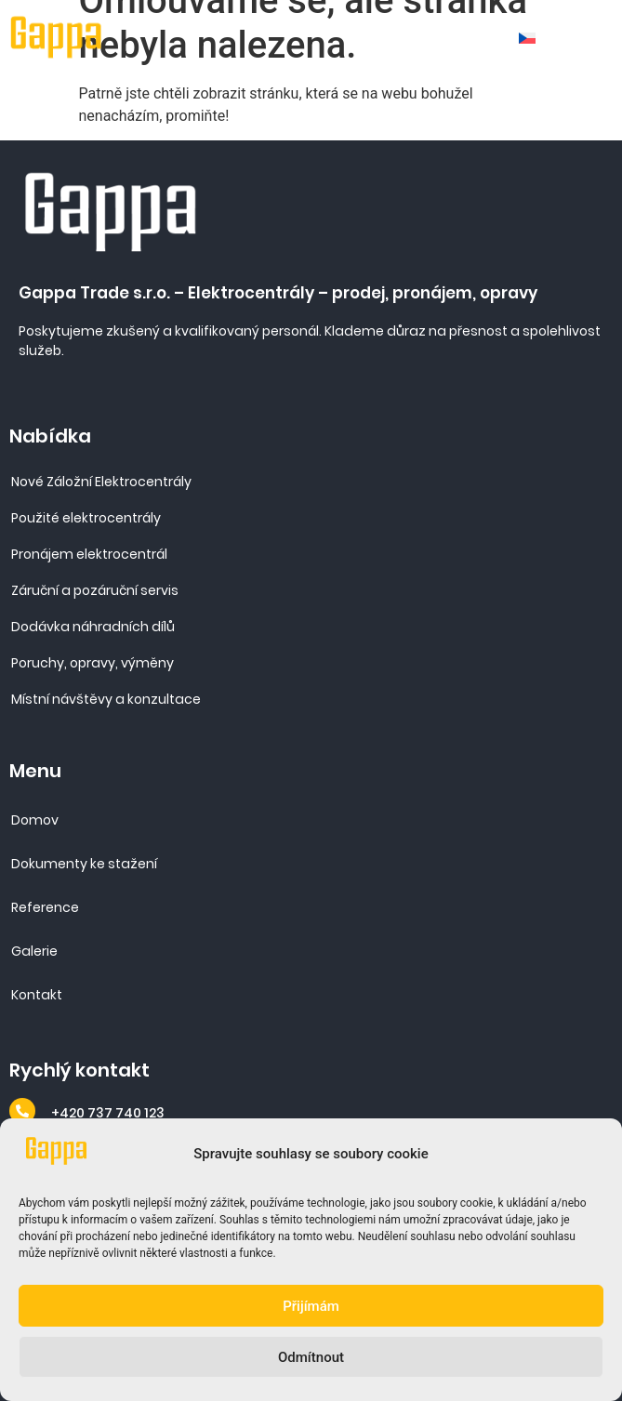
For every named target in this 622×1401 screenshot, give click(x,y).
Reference (45, 907)
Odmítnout (311, 1357)
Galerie (34, 951)
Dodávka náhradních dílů (93, 626)
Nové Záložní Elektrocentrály (101, 481)
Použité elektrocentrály (86, 518)
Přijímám (311, 1306)
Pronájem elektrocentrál (89, 554)
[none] (533, 37)
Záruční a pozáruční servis (95, 590)
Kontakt (36, 994)
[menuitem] (533, 37)
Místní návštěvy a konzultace (106, 699)
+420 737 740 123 (108, 1113)
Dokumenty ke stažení (84, 863)
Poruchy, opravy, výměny (92, 663)
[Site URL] (56, 37)
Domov (35, 820)
